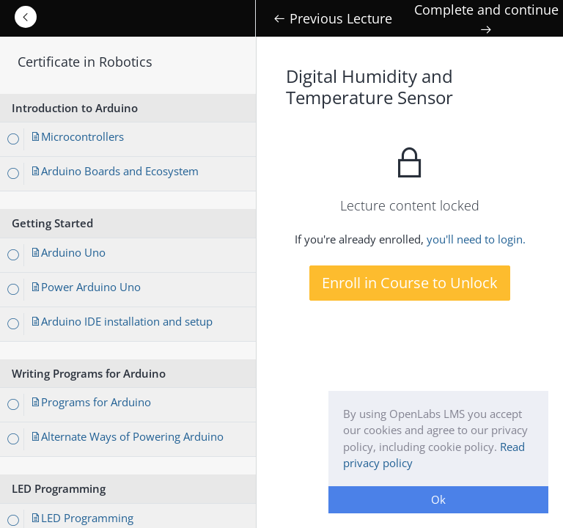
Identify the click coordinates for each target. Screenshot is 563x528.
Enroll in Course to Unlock (410, 283)
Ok (438, 499)
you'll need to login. (476, 239)
